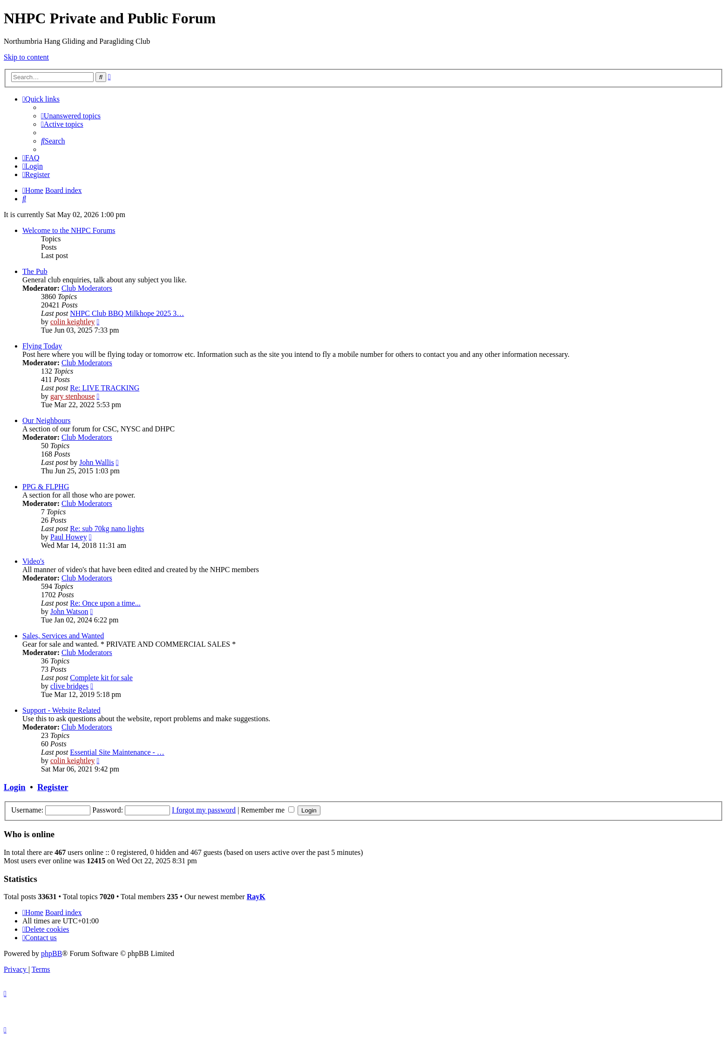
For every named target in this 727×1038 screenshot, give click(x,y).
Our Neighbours (46, 420)
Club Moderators (86, 288)
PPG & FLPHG (45, 487)
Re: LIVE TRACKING (104, 388)
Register (52, 787)
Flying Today (42, 346)
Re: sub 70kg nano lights (107, 529)
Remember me (267, 810)
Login (15, 787)
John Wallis (96, 462)
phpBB (51, 953)
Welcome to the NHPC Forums (69, 230)
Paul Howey (68, 537)
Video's (33, 561)
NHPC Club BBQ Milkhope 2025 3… (127, 313)
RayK (256, 897)
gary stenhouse (72, 396)
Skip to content (26, 57)
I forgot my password (204, 810)
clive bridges (69, 686)
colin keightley (72, 322)
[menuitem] (71, 116)
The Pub (35, 271)
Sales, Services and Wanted (63, 636)
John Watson (69, 611)
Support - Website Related (61, 710)
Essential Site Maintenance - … (117, 752)
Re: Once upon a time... (105, 603)
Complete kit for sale (101, 678)
